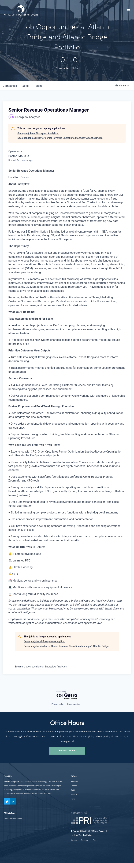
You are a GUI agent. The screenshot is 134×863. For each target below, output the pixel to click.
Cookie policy (73, 704)
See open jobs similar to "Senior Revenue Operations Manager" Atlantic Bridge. (60, 138)
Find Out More (67, 750)
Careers (74, 840)
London (74, 786)
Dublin (73, 790)
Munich (74, 794)
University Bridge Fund (13, 818)
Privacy (95, 840)
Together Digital (85, 835)
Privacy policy (57, 704)
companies (10, 85)
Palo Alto (74, 781)
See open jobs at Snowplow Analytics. (38, 133)
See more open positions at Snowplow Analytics (41, 666)
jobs (26, 85)
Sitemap (84, 840)
